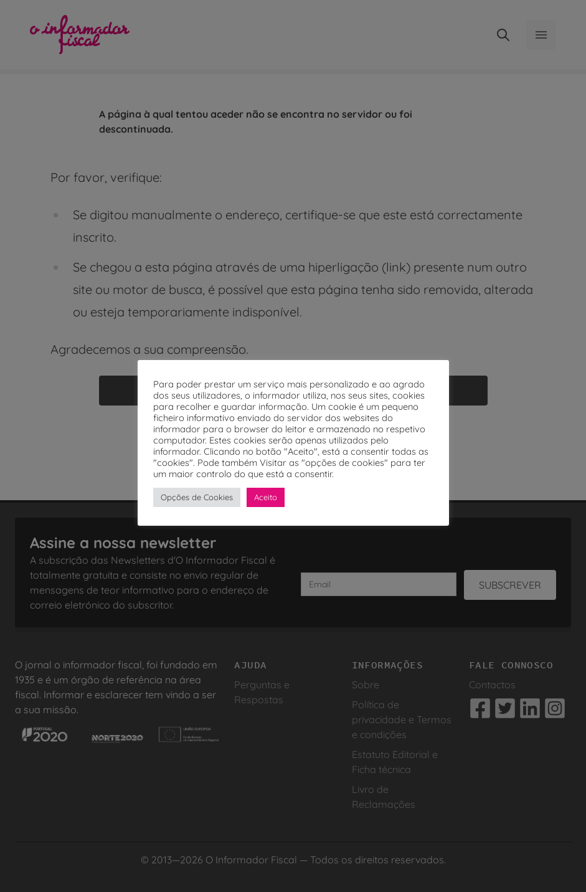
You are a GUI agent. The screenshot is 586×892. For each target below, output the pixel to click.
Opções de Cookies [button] (197, 497)
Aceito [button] (265, 497)
